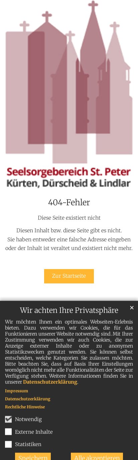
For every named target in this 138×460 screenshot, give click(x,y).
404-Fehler (69, 203)
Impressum (16, 396)
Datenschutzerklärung (50, 387)
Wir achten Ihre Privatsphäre (69, 315)
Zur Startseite (69, 276)
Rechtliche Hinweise (25, 412)
